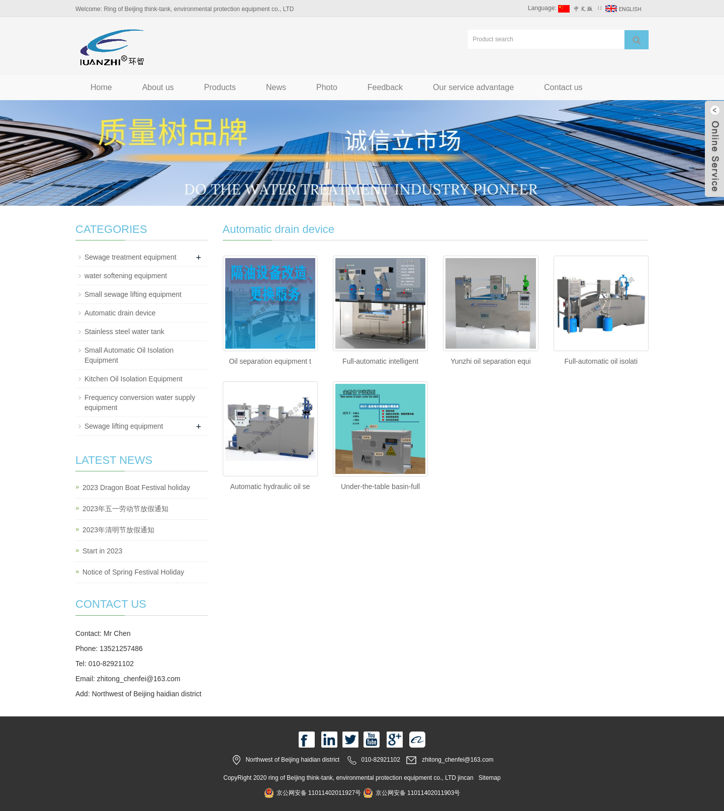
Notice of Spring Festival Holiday (133, 572)
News (276, 87)
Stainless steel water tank (124, 332)
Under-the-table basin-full (380, 486)
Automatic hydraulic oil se (270, 486)
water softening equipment (125, 276)
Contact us (563, 87)
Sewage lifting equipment (123, 426)
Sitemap (490, 777)
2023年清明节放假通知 (118, 530)
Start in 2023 (102, 551)
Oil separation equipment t (270, 361)
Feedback (385, 87)
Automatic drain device (120, 313)
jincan (465, 777)
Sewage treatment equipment (130, 257)
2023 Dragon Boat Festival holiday (136, 487)
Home (101, 87)
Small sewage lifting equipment (133, 294)
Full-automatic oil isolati (601, 361)
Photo (326, 87)
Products (220, 87)
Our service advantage (473, 87)
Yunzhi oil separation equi (490, 361)
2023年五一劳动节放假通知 (125, 509)
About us (158, 87)
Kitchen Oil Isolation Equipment (133, 379)
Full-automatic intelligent (380, 361)
